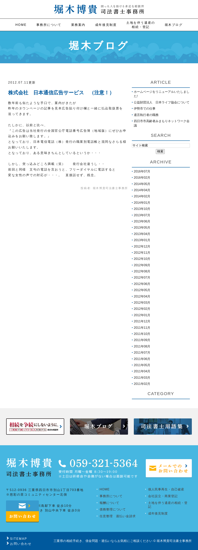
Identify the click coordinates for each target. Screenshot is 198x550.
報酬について (109, 502)
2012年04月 (142, 296)
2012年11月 (142, 252)
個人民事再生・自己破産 (166, 489)
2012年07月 (142, 277)
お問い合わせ (21, 543)
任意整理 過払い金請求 (118, 516)
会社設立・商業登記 (163, 496)
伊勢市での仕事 (144, 108)
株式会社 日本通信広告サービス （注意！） (61, 92)
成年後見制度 (106, 24)
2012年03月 (142, 302)
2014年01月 (142, 202)
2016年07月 (142, 171)
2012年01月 (142, 315)
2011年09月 (142, 340)
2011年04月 (142, 371)
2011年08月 (142, 346)
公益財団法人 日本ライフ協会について (161, 102)
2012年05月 (142, 290)
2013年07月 (142, 215)
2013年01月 (142, 240)
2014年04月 (142, 190)
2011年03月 (142, 377)
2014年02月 (142, 196)
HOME (105, 489)
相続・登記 (140, 25)
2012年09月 (142, 265)
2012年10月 (142, 258)
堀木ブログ (174, 24)
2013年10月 (142, 208)
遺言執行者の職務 (146, 115)
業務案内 (78, 24)
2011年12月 (142, 321)
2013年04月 (142, 234)
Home (20, 24)
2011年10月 (142, 333)
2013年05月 (142, 227)
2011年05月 (142, 365)
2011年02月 (142, 383)
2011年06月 (142, 359)
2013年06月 (142, 221)
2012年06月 (142, 284)
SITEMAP (18, 538)
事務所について (48, 24)
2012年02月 (142, 308)
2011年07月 (142, 352)
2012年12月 (142, 246)
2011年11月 (142, 327)
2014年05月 (142, 184)
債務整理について (113, 509)
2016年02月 (142, 177)
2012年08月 (142, 271)
